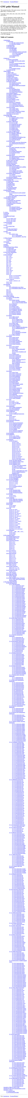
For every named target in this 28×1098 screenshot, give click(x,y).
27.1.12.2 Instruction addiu (18, 744)
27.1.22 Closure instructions (15, 923)
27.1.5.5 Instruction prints (18, 659)
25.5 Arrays (9, 345)
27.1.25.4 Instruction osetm (18, 956)
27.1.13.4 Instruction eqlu (18, 784)
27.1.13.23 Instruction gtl (18, 809)
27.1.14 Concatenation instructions (17, 824)
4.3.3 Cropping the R (14, 135)
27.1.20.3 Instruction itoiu (18, 893)
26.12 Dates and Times (11, 574)
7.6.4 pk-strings (12, 210)
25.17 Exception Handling (12, 479)
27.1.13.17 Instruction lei (18, 801)
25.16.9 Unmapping (13, 478)
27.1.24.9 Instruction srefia (18, 946)
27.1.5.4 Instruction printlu (18, 658)
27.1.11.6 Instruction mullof (18, 730)
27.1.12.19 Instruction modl (18, 766)
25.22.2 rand (12, 506)
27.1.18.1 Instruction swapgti (18, 868)
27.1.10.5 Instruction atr (17, 720)
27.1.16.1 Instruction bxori (18, 834)
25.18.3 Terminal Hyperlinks (15, 492)
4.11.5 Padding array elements (16, 172)
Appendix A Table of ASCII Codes (11, 1087)
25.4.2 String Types (13, 338)
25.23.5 (14, 514)
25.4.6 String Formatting (14, 344)
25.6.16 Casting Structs (14, 391)
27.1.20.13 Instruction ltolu (18, 906)
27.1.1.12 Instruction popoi (18, 600)
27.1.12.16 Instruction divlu (18, 762)
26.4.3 (12, 544)
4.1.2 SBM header (13, 119)
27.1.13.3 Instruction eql (17, 783)
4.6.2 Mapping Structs (14, 157)
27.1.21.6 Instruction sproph (18, 920)
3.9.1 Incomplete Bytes (14, 89)
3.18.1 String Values (13, 108)
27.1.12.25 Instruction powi (18, 774)
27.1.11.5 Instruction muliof (18, 729)
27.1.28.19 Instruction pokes (18, 1058)
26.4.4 (12, 545)
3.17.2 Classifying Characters (16, 104)
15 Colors (5, 227)
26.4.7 (12, 549)
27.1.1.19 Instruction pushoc (18, 609)
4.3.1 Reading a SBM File (15, 133)
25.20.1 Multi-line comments (16, 499)
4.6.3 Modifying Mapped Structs (16, 159)
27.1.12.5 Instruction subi (18, 748)
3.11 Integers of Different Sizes (13, 94)
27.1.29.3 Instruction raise (18, 1065)
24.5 (9, 293)
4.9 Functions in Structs (11, 163)
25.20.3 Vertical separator (15, 501)
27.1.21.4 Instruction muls (18, 918)
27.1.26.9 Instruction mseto (18, 973)
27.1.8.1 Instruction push (17, 682)
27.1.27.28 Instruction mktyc (18, 1024)
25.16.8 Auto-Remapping (15, 477)
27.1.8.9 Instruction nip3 (17, 693)
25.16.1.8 (16, 451)
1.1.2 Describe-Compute (14, 44)
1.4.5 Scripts (12, 57)
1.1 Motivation (9, 41)
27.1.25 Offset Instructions (15, 951)
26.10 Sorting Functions (11, 570)
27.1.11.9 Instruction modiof (18, 734)
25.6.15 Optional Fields (14, 390)
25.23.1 (13, 509)
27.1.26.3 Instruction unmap (18, 965)
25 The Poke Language (8, 296)
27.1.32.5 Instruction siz (17, 1084)
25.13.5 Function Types (14, 428)
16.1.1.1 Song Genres (17, 235)
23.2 (9, 257)
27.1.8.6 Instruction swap (18, 689)
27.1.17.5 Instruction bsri (18, 861)
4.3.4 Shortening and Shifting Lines (17, 137)
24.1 (8, 285)
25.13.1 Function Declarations (16, 422)
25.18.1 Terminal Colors (14, 490)
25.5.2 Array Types (13, 347)
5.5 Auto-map (9, 186)
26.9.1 (14, 567)
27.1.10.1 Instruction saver (18, 715)
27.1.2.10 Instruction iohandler (19, 631)
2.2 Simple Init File (10, 70)
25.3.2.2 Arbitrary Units (17, 320)
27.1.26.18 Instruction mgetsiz (19, 985)
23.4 (8, 260)
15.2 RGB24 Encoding (11, 230)
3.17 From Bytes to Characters (13, 102)
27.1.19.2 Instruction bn (17, 876)
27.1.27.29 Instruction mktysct (19, 1025)
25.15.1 (14, 435)
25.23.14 (14, 526)
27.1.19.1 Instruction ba (17, 875)
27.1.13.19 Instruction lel (18, 804)
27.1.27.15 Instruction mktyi (18, 1007)
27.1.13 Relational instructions (16, 779)
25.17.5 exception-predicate (15, 486)
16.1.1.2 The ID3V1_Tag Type (19, 236)
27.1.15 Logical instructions (15, 827)
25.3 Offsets (9, 315)
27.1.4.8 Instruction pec (17, 651)
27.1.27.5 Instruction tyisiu (18, 994)
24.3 (8, 291)
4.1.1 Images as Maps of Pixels (16, 117)
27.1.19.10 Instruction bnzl (18, 887)
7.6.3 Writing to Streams (14, 209)
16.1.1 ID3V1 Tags (13, 234)
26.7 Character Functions (12, 562)
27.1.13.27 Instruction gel (18, 814)
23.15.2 (14, 276)
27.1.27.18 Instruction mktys (18, 1011)
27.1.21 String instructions (15, 912)
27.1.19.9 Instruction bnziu (18, 885)
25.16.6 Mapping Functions (15, 474)
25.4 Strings (9, 336)
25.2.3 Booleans (13, 305)
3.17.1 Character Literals (15, 103)
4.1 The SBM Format (11, 116)
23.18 (9, 283)
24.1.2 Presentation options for (17, 288)
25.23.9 (13, 519)
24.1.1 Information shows (16, 287)
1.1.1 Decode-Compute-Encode (16, 42)
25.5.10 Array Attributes (14, 368)
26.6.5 (12, 559)
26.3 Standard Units (10, 539)
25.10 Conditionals (10, 411)
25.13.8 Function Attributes (15, 431)
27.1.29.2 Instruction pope (18, 1064)
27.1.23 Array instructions (15, 925)
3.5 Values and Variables (12, 77)
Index (16, 1)
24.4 (8, 292)
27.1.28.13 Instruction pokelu (19, 1051)
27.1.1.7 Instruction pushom (18, 593)
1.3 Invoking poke (10, 46)
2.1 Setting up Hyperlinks (12, 59)
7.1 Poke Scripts (10, 199)
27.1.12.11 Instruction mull (18, 756)
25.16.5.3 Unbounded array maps (19, 470)
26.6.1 (12, 554)
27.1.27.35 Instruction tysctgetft (19, 1033)
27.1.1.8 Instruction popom (18, 594)
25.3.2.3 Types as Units (17, 322)
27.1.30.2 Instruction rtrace (18, 1070)
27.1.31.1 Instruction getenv (18, 1077)
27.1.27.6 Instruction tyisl (18, 995)
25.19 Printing (9, 494)
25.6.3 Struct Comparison (15, 375)
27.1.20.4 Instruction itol (17, 894)
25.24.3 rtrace (12, 534)
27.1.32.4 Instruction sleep (18, 1083)
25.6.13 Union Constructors (15, 388)
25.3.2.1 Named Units (17, 319)
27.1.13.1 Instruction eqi (17, 781)
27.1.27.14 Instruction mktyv (18, 1005)
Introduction (6, 1)
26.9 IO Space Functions (12, 566)
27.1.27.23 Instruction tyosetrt (19, 1017)
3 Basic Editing (7, 71)
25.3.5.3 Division (16, 331)
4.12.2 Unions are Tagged (15, 176)
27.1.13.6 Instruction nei (17, 787)
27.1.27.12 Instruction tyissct (18, 1003)
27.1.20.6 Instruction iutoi (18, 897)
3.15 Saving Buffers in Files (12, 99)
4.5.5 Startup (12, 154)
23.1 (8, 256)
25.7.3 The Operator (14, 403)
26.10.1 (12, 571)
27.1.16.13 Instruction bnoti (18, 849)
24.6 (9, 294)
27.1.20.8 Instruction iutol (18, 899)
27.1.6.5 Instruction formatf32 (19, 672)
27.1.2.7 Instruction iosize (18, 627)
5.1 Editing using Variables (12, 181)
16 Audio (5, 231)
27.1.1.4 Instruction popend (18, 589)
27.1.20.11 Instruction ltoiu (18, 903)
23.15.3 (14, 278)
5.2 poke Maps (9, 182)
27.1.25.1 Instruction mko (18, 952)
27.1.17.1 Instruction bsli (17, 855)
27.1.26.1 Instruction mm (18, 963)
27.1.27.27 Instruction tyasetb (19, 1022)
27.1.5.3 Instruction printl (18, 656)
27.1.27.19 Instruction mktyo (18, 1012)
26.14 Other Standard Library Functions (15, 578)
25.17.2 (13, 482)
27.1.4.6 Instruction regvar (18, 649)
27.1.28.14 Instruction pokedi (19, 1052)
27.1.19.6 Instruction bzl (17, 881)
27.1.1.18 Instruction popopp (18, 607)
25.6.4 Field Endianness (14, 376)
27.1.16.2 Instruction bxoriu (18, 835)
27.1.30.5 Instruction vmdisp (18, 1074)
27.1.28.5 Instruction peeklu (18, 1040)
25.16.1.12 (17, 456)
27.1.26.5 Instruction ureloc (18, 968)
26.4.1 (12, 541)
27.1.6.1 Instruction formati (18, 667)
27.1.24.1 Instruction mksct (18, 936)
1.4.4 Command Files (14, 55)
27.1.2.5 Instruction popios (18, 624)
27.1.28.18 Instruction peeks (18, 1057)
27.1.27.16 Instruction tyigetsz (19, 1008)
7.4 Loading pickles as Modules (13, 203)
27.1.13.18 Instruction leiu (18, 802)
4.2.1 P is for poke (13, 123)
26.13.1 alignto (12, 576)
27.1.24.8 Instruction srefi (18, 945)
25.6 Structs (9, 371)
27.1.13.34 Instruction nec (18, 823)
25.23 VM (8, 508)
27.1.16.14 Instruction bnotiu (18, 850)
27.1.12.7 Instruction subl (18, 751)
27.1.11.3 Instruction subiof (18, 726)
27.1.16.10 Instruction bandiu (19, 845)
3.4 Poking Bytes (10, 76)
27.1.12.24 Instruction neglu (18, 773)
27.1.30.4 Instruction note (18, 1073)
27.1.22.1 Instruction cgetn (18, 924)
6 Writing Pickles (7, 190)
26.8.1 (12, 565)
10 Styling (5, 214)
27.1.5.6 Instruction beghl (18, 660)
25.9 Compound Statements (12, 410)
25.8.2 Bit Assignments (14, 408)
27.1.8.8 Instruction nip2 (17, 691)
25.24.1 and (16, 531)
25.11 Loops (9, 415)
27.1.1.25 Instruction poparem (19, 616)
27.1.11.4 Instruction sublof (18, 728)
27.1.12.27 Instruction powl (18, 777)
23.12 (9, 270)
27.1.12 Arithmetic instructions (16, 742)
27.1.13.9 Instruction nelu (18, 791)
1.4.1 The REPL (13, 49)
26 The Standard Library (9, 535)
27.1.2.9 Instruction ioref (17, 629)
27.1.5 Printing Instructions (15, 653)
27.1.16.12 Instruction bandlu (19, 848)
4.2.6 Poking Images (14, 129)
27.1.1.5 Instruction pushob (18, 590)
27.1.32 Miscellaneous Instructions (17, 1078)
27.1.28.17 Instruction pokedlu (19, 1056)
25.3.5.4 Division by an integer (19, 332)
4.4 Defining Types (10, 141)
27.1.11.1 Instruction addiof (18, 724)
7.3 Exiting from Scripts (11, 201)
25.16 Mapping (9, 439)
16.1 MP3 (8, 232)
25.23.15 (14, 527)
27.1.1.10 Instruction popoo (18, 597)
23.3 (8, 258)
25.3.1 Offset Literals (14, 316)
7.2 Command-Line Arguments (13, 200)
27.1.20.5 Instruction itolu (18, 896)
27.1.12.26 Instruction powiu (18, 775)
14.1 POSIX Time (10, 226)
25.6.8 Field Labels (13, 381)
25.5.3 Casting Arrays (14, 354)
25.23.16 (15, 528)
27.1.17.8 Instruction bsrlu (18, 865)
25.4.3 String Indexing (14, 340)
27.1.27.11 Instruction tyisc (18, 1002)
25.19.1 (12, 495)
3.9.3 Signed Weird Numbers (15, 91)
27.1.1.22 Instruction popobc (18, 612)
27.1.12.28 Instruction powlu (18, 778)
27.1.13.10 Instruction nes (18, 792)
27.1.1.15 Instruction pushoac (19, 603)
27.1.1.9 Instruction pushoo (18, 596)
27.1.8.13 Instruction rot (17, 698)
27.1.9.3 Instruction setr (17, 711)
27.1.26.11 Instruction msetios (19, 976)
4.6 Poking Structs (10, 155)
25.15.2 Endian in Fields (14, 437)
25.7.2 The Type (14, 402)
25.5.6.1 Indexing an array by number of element (19, 360)
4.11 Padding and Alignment (12, 165)
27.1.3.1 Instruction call (17, 637)
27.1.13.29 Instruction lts (17, 817)
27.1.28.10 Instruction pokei (18, 1047)
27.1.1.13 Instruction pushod (18, 601)
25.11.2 (12, 417)
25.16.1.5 (15, 447)
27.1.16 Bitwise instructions (15, 832)
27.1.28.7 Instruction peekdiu (18, 1043)
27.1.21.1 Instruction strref (18, 914)
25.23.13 (13, 525)
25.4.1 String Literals (14, 337)
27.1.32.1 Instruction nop (18, 1079)
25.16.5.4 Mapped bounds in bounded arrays (18, 472)
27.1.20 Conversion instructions (16, 889)
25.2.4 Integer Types (14, 306)
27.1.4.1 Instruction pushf (18, 642)
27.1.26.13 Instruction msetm (18, 978)
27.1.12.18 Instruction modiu (18, 765)
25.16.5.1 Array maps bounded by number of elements (19, 466)
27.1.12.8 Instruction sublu (18, 752)
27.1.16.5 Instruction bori (18, 839)
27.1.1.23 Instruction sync (18, 614)
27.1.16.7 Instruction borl (18, 841)
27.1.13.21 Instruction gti (18, 806)
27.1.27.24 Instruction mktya (18, 1018)
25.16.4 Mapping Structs (14, 463)
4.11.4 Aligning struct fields (15, 170)
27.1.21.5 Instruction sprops (18, 919)
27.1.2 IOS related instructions (16, 618)
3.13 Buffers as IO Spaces (12, 97)
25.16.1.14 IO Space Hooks (18, 459)
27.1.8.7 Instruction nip (17, 690)
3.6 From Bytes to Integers (12, 79)
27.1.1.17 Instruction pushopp (19, 606)
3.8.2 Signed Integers (14, 84)
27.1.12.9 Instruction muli (18, 753)
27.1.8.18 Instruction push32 (18, 704)
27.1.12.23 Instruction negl (18, 771)
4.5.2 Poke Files (13, 150)
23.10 (9, 267)
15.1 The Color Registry (11, 229)
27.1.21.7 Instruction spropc (18, 921)
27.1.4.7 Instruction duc (17, 650)
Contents (12, 1)
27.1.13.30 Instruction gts (18, 818)
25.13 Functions (10, 421)
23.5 (8, 261)
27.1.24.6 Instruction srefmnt (18, 942)
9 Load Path (6, 213)
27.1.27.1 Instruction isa (17, 989)
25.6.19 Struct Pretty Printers (15, 395)
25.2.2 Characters (13, 304)
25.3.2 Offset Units (13, 318)
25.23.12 (14, 523)
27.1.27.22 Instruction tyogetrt (19, 1016)
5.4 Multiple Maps (10, 185)
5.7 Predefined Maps (11, 188)
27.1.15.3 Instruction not (17, 831)
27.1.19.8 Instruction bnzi (18, 884)
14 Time (5, 225)
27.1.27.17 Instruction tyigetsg (19, 1009)
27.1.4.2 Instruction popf (17, 643)
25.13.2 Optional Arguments (15, 424)
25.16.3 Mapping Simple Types (16, 461)
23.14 (8, 272)
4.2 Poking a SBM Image (12, 121)
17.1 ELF (8, 239)
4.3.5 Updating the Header (15, 138)
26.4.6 (12, 548)
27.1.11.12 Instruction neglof (18, 738)
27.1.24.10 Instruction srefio (18, 947)
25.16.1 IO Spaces (13, 441)
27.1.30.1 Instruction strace (18, 1069)
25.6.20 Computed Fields (15, 397)
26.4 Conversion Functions (12, 540)
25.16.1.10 (16, 453)
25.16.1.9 (16, 452)
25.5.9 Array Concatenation (15, 367)
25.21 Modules (9, 503)
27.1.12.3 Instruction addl (18, 746)
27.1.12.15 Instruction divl (18, 761)
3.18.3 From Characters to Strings (17, 111)
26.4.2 (12, 543)
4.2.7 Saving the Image (14, 130)
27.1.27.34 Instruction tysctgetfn (19, 1031)
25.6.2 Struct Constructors (15, 373)
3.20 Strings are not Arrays (12, 113)
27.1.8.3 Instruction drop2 (18, 685)
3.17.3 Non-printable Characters (16, 106)
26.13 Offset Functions (11, 575)
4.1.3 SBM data (12, 120)
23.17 (9, 282)
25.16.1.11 (16, 455)
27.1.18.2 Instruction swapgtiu (19, 870)
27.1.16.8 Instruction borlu (18, 843)
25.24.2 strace (12, 532)
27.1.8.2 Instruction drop (17, 684)
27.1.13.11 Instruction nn (18, 793)
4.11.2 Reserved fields (14, 168)
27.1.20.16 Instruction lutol (18, 910)
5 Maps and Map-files (8, 179)
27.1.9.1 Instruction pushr (18, 708)
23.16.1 (14, 280)
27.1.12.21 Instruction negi (18, 769)
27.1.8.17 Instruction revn (18, 703)
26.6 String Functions (11, 553)
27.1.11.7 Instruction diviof (18, 731)
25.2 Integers (9, 298)
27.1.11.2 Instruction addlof (18, 725)
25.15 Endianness (10, 434)
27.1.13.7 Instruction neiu (18, 788)
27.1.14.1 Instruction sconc (18, 826)
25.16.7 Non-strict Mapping (15, 475)
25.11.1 (12, 416)
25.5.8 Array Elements (14, 366)
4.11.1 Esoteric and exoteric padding (17, 166)
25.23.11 (13, 522)
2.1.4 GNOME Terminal (14, 68)
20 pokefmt (6, 245)
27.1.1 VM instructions (14, 584)
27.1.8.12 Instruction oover (18, 696)
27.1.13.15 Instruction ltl (17, 799)
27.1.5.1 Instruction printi (18, 654)
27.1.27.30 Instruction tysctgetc (19, 1026)
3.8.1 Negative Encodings (15, 82)
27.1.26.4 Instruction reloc (18, 967)
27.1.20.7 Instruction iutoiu (18, 898)
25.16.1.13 (16, 457)
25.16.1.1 (15, 442)
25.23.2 (14, 510)
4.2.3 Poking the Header (14, 125)
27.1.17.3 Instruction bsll (17, 858)
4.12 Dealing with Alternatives (13, 173)
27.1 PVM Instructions (11, 583)
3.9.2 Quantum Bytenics (14, 90)
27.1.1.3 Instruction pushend (18, 588)
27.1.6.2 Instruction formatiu (18, 668)
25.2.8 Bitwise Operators (15, 311)
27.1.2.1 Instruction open (17, 619)
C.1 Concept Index (10, 1091)
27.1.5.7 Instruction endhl (18, 662)
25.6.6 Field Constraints (14, 378)
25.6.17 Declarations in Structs (16, 393)
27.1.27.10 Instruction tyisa (18, 1000)
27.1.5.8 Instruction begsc (18, 663)
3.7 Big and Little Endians (12, 80)
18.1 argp (8, 243)
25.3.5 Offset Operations (14, 325)
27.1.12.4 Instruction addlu (18, 747)
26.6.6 (12, 561)
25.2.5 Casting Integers (14, 307)
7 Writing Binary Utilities (9, 198)
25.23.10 (15, 521)
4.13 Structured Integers (11, 177)
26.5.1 (12, 552)
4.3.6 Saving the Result (14, 139)
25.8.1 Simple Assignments (15, 407)
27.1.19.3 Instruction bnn (18, 877)
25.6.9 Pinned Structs (14, 382)
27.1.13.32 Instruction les (18, 821)
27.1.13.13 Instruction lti (17, 796)
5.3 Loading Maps (10, 183)
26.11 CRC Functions (11, 572)
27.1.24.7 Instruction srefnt (18, 943)
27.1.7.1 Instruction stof (17, 677)
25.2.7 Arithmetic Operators (15, 310)
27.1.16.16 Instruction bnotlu (18, 853)
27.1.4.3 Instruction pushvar (18, 645)
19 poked (5, 244)
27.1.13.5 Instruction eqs (17, 786)
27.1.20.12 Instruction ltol (18, 905)
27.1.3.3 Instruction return (18, 640)
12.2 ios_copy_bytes (11, 219)
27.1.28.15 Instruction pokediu (19, 1053)
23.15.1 (15, 275)
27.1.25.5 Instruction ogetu (18, 958)
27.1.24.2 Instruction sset (18, 937)
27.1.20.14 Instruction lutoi (18, 907)
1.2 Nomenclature (10, 45)
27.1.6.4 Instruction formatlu (18, 671)
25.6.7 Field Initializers (14, 380)
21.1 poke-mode (10, 248)
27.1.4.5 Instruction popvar (18, 647)
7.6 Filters (8, 205)
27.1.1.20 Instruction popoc (18, 610)
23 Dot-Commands (7, 254)
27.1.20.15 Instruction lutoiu (18, 908)
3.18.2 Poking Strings (14, 110)
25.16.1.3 (16, 444)
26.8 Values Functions (11, 563)
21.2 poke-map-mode (11, 249)
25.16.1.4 (15, 446)
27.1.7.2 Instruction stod (17, 678)
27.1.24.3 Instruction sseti (18, 938)
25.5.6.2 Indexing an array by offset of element (19, 362)
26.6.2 (12, 556)
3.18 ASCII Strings (10, 107)
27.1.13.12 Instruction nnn (18, 795)
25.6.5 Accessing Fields (14, 377)
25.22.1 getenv (12, 505)
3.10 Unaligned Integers (11, 93)
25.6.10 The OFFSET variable (16, 384)
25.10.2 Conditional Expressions (16, 413)
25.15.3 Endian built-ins (14, 438)
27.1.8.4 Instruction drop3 (18, 686)
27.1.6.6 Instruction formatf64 (19, 673)
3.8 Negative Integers (11, 81)
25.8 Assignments (10, 406)
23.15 (8, 274)
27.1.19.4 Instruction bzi (17, 879)
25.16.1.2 (16, 443)
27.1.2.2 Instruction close (18, 620)
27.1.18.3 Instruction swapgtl (18, 871)
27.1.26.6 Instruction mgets (18, 969)
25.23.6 (15, 516)
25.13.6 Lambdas (13, 429)
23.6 (8, 262)
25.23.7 (13, 517)
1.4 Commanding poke (11, 48)
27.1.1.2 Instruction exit (17, 587)
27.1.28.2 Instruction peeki (18, 1036)
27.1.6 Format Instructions (15, 665)
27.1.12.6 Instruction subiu (18, 749)
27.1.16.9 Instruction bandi (18, 844)
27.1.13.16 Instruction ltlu (18, 800)
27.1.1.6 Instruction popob (18, 592)
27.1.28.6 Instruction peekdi (18, 1042)
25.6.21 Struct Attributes (14, 398)
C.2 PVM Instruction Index (12, 1092)
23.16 (10, 279)
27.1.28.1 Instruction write (18, 1035)
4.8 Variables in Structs (11, 161)
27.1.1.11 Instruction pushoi (18, 598)
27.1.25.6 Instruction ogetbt (18, 959)
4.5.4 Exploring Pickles (14, 152)
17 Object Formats (7, 238)
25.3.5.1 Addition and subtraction (19, 327)
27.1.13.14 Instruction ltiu (18, 797)
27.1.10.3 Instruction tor (17, 717)
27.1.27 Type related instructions (16, 987)
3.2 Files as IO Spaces (11, 73)
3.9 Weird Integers (10, 88)
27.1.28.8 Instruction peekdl (18, 1044)
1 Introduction (6, 40)
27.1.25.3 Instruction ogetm (18, 955)
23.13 (9, 271)
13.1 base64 (9, 223)
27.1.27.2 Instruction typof (18, 990)
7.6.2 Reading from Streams (15, 208)
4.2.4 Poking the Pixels (14, 126)
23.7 (8, 263)
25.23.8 (14, 518)
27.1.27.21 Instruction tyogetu (19, 1014)
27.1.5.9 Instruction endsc (18, 664)
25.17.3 (13, 483)
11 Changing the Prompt (9, 216)
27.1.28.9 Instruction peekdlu (18, 1046)
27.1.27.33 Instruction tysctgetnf (19, 1030)
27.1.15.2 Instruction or (17, 830)
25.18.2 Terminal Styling (15, 491)
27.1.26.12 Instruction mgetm (19, 977)
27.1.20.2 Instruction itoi (17, 892)
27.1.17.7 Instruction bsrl (18, 863)
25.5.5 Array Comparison (15, 357)
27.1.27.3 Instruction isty (17, 991)
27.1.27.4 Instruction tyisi (18, 993)
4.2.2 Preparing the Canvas (15, 124)
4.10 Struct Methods (11, 164)
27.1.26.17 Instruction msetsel (19, 983)
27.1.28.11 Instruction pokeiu (18, 1048)
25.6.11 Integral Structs (14, 385)
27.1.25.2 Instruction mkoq (18, 954)
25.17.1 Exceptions (13, 481)
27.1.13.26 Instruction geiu (18, 813)
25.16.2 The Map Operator (15, 460)
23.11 (8, 269)
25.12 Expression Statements (13, 420)
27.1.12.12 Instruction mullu (18, 757)
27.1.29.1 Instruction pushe (18, 1062)
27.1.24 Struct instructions (15, 934)
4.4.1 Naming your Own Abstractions (17, 142)
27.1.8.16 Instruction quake (18, 702)
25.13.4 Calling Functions (15, 426)
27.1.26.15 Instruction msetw (18, 981)
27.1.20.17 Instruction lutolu (18, 911)
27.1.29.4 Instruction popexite (19, 1066)
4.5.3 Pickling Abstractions (15, 151)
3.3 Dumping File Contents (12, 75)
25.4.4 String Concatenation (15, 341)
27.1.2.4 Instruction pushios (18, 623)
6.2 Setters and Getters (11, 196)
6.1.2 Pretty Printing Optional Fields (17, 195)
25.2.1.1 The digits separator (19, 301)
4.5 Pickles (8, 146)
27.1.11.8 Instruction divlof (18, 733)
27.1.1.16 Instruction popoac (18, 605)
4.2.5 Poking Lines (13, 128)
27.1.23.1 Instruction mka (18, 927)
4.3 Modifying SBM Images (12, 132)
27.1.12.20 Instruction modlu (18, 768)
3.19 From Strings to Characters (13, 112)
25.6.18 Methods (13, 394)
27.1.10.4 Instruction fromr (18, 718)
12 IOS (5, 217)
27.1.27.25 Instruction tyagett (19, 1020)
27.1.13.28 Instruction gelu (18, 815)
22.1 (9, 253)
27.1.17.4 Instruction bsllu (18, 859)
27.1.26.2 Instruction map (18, 964)
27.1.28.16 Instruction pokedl (19, 1055)
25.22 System (9, 504)
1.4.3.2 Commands (16, 54)
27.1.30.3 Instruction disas (18, 1071)
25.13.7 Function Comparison (16, 430)
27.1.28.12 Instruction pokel (18, 1049)
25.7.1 (12, 400)
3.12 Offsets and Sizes (11, 95)
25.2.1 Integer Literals (14, 300)
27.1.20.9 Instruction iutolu (18, 901)
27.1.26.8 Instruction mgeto (18, 972)
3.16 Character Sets (10, 101)
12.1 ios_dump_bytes (11, 218)
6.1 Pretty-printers (10, 191)
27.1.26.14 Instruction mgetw (19, 980)
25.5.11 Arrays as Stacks (14, 369)
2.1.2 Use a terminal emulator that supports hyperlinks (17, 64)
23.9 (8, 266)
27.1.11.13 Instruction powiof (19, 739)
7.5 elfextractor (9, 204)
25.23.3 (13, 512)
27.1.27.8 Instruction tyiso (18, 998)
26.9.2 (14, 569)
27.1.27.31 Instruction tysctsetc (19, 1027)
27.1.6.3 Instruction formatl (18, 669)
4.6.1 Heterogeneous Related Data (17, 156)
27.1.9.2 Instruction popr (17, 709)
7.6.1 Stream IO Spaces (14, 207)
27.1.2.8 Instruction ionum (18, 628)
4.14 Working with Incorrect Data (14, 178)
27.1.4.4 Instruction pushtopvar (19, 646)
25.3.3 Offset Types (13, 323)
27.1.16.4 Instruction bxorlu (18, 837)
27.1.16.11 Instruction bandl (18, 846)
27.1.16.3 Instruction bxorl (18, 836)
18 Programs (6, 241)
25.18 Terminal (9, 488)
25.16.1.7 (16, 450)
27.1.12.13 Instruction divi (18, 759)
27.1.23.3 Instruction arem (18, 929)
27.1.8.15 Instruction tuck (18, 700)
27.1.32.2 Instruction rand (18, 1080)
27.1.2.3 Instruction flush (18, 622)
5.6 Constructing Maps (11, 187)
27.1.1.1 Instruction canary (18, 585)
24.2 (8, 289)
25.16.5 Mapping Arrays (14, 464)
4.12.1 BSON (12, 174)
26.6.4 (12, 558)
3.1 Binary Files (10, 72)
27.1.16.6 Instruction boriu (18, 840)
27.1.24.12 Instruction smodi (18, 950)
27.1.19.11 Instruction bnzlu (18, 888)
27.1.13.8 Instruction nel (17, 790)
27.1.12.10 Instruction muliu (18, 755)
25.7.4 (12, 404)
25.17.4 (12, 484)
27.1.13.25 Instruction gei (18, 812)
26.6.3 (12, 557)
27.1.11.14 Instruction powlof (19, 740)
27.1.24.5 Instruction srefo (18, 941)
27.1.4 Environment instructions (16, 641)
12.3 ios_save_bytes (11, 221)
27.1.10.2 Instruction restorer (18, 716)
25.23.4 (15, 513)
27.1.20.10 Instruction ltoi (18, 902)
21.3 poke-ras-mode (10, 251)
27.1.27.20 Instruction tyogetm (19, 1013)
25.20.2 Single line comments (16, 500)
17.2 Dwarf (9, 240)
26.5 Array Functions (11, 550)
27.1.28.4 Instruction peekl (18, 1039)
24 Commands (6, 284)
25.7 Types (8, 399)
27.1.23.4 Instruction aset (18, 930)
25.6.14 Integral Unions (14, 389)
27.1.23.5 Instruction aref (18, 932)
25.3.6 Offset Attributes (14, 335)
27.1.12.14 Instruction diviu (18, 760)
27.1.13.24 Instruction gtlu (18, 810)
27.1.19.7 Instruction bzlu (18, 883)
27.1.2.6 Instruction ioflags (18, 625)
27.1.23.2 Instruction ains (18, 928)
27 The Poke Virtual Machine (10, 581)
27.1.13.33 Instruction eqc (18, 822)
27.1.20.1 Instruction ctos (18, 890)
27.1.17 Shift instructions (15, 854)
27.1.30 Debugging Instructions (16, 1067)
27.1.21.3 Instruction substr (18, 916)
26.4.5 (12, 547)
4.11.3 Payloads (12, 169)
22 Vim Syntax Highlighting (9, 252)
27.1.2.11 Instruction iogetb (18, 632)
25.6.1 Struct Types (13, 372)
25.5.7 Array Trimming (14, 364)
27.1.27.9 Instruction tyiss (18, 999)
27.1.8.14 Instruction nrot (18, 699)
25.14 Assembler (10, 433)
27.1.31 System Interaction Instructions (18, 1075)
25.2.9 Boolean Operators (15, 313)
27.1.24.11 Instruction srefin (18, 949)
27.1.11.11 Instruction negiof (18, 737)
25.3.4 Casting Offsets (14, 324)
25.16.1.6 (16, 448)
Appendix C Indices (8, 1089)
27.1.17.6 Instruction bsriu (18, 862)
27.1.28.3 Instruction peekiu (18, 1038)
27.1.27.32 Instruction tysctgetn (19, 1029)
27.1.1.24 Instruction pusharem (19, 615)
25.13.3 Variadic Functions (15, 425)
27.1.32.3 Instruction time (18, 1082)
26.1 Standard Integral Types (12, 536)
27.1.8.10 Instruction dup (18, 694)
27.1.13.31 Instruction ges (18, 819)
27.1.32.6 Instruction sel (17, 1086)
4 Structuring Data (7, 115)
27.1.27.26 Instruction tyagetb (19, 1021)
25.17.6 (12, 487)
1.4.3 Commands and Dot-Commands (17, 51)
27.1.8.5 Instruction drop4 (18, 687)
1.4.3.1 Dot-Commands (17, 53)
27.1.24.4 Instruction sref (18, 940)
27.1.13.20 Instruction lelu (18, 805)
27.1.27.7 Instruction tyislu (18, 996)
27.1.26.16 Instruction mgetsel (19, 982)
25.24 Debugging (10, 530)
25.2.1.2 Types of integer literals (19, 302)
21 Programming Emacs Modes (10, 247)
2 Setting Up (6, 58)
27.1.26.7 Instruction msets (18, 971)
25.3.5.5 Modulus (16, 333)
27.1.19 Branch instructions (15, 874)
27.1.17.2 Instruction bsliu (18, 857)
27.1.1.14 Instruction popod (18, 602)
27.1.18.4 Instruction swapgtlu (19, 872)
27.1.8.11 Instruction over (18, 695)
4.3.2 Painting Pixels (14, 134)
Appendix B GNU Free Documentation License (14, 1088)
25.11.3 (12, 419)
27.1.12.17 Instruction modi (18, 764)
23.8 (8, 265)
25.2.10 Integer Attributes (15, 314)
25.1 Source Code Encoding (12, 297)
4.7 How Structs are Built (12, 160)
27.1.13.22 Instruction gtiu (18, 808)
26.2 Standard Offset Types (12, 537)
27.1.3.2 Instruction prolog (18, 638)
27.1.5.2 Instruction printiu (18, 655)
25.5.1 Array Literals (14, 346)
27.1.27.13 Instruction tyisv (18, 1004)
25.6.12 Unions (12, 386)
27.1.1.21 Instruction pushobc (19, 611)
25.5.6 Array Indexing (14, 358)
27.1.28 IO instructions (14, 1034)
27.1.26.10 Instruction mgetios (19, 974)
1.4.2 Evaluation (13, 50)
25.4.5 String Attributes (14, 342)
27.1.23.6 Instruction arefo (18, 933)
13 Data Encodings (7, 222)
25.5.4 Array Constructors (15, 355)
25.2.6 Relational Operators (15, 309)
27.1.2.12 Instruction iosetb (18, 633)
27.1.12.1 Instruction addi (18, 743)
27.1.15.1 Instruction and (17, 828)
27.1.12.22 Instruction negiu (18, 770)
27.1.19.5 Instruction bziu (18, 880)
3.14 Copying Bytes (10, 98)
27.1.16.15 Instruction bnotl (18, 852)
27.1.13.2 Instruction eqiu (18, 782)
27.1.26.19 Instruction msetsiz (19, 986)
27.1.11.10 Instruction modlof (19, 735)
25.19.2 (12, 496)
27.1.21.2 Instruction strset (18, 915)
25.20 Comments (10, 497)
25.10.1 (13, 412)
